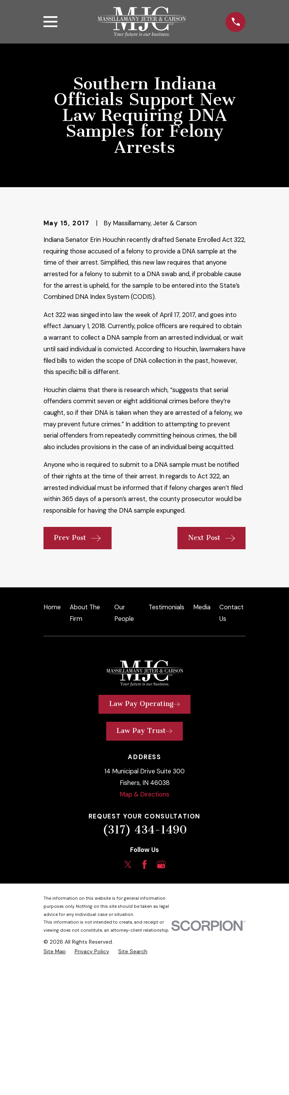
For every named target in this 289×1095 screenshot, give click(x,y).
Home (52, 734)
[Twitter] (128, 991)
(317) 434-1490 (144, 957)
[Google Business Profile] (161, 991)
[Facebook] (144, 991)
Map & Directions (144, 921)
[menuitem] (54, 1078)
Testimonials (166, 734)
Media (201, 734)
